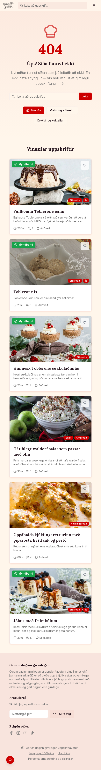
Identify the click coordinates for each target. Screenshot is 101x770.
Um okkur (64, 753)
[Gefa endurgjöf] (10, 760)
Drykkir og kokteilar (50, 120)
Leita (85, 96)
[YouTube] (25, 733)
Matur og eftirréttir (62, 110)
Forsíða (33, 110)
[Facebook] (11, 733)
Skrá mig (62, 713)
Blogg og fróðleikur (41, 753)
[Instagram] (18, 733)
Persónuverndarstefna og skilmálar (50, 758)
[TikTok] (32, 733)
